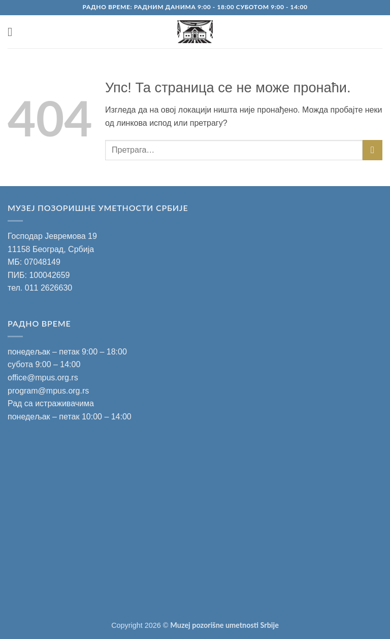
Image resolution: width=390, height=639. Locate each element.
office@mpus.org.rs (43, 377)
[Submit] (372, 150)
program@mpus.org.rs (48, 390)
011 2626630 (48, 287)
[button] (14, 31)
